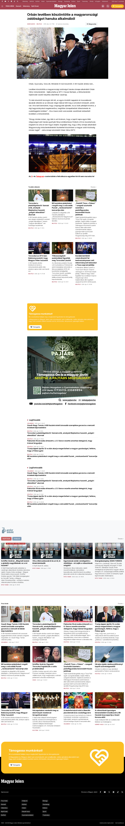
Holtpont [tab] (17, 539)
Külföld (37, 1)
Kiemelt (18, 6)
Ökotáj (91, 1)
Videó (43, 1)
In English (97, 1)
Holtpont (24, 801)
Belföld (32, 1)
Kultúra (73, 1)
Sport (78, 1)
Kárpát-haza (26, 811)
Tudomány (85, 1)
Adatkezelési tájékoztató (107, 823)
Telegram (40, 176)
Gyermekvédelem (51, 1)
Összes (94, 187)
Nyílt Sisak (35, 6)
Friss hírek (4, 801)
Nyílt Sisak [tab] (6, 539)
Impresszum (5, 792)
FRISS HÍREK (10, 6)
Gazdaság (67, 1)
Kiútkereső (105, 1)
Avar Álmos (31, 24)
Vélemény (25, 1)
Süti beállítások (119, 823)
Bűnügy (60, 1)
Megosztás (91, 24)
